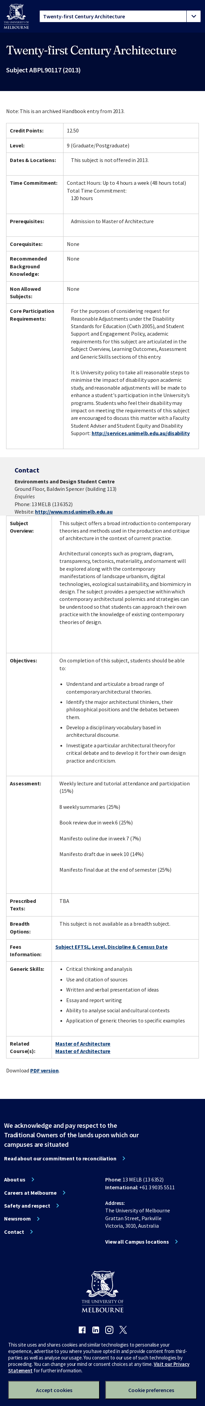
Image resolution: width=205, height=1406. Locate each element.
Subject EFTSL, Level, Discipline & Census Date (111, 946)
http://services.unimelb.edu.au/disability (141, 433)
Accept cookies (54, 1390)
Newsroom (17, 1218)
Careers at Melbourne (30, 1192)
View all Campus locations (137, 1241)
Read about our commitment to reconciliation (60, 1158)
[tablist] (120, 16)
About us (14, 1179)
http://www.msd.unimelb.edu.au (74, 511)
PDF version (44, 1070)
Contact (14, 1231)
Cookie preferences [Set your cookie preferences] (151, 1390)
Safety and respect (27, 1205)
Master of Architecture (82, 1043)
